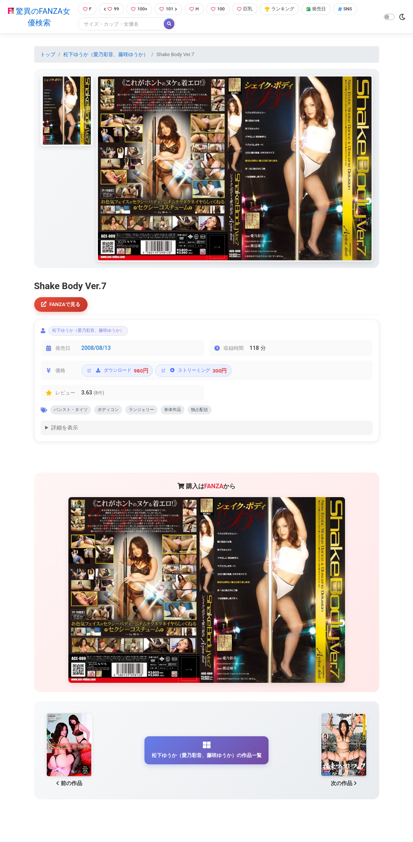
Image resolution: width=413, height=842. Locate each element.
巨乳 (249, 9)
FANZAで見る (63, 306)
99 (111, 9)
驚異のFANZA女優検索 (38, 17)
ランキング (286, 9)
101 (170, 9)
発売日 (324, 9)
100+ (140, 9)
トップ (47, 55)
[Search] (119, 25)
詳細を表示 (64, 433)
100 (221, 9)
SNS (355, 9)
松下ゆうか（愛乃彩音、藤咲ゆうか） (105, 55)
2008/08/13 (96, 352)
